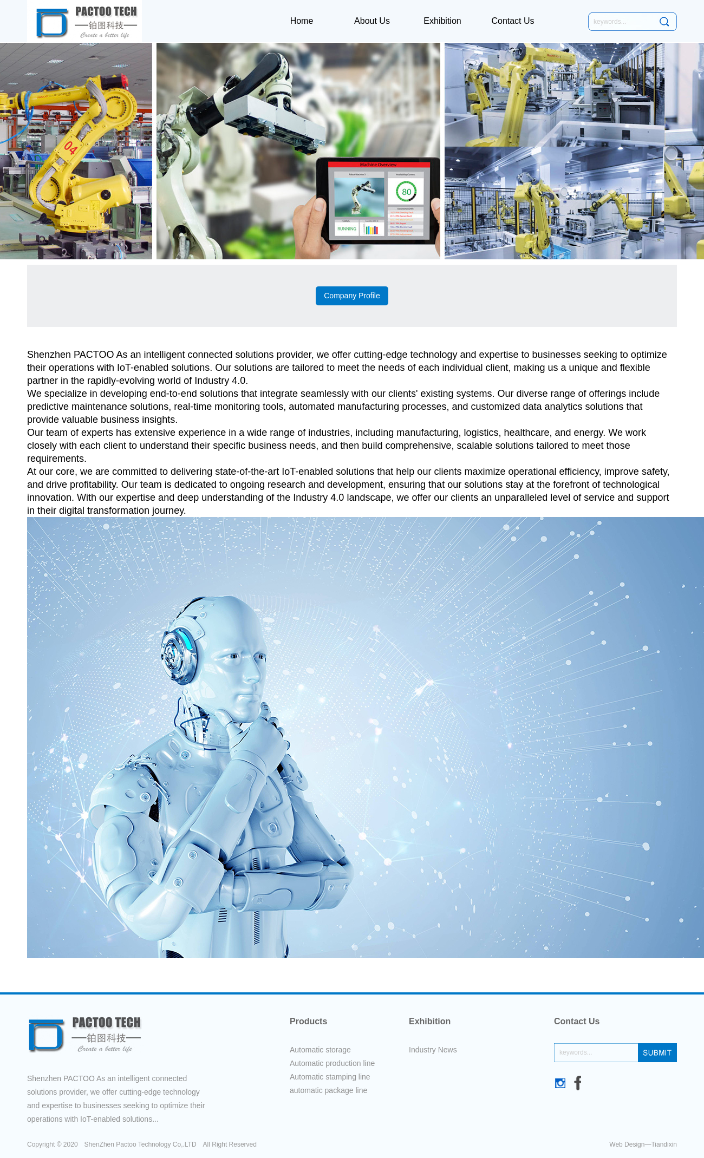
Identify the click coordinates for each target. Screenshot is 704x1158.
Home (302, 20)
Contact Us (512, 20)
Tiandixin (664, 1144)
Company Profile (352, 295)
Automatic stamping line (330, 1076)
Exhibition (442, 20)
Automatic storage (320, 1049)
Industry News (433, 1049)
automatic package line (328, 1090)
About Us (372, 20)
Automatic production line (332, 1063)
